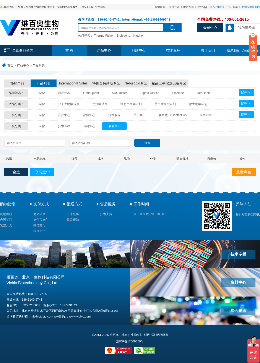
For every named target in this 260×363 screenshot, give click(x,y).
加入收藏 (8, 6)
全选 (16, 172)
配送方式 (188, 6)
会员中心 (210, 27)
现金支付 (39, 231)
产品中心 (104, 50)
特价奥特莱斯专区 (106, 83)
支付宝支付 (41, 219)
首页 (10, 65)
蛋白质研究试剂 (165, 104)
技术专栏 (64, 126)
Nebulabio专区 (136, 83)
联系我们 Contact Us (173, 115)
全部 (42, 93)
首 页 (69, 50)
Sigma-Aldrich (149, 93)
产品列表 (38, 65)
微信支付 (39, 225)
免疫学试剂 (99, 104)
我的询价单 (240, 28)
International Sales (73, 83)
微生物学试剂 (198, 104)
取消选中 (42, 172)
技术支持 (106, 214)
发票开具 (6, 225)
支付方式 (174, 6)
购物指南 (160, 6)
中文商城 (100, 6)
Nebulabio (204, 93)
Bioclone (178, 93)
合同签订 (6, 219)
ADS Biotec (119, 93)
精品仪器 (64, 93)
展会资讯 (114, 126)
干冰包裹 (73, 214)
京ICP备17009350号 (130, 341)
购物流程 (6, 214)
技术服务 (173, 50)
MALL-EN (87, 6)
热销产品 (17, 83)
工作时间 (141, 204)
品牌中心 (139, 50)
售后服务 (108, 204)
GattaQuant (91, 93)
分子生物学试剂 (68, 104)
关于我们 (208, 50)
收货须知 (73, 219)
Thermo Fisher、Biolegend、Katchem (119, 35)
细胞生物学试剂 (131, 104)
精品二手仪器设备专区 (169, 83)
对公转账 (39, 214)
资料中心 (89, 126)
